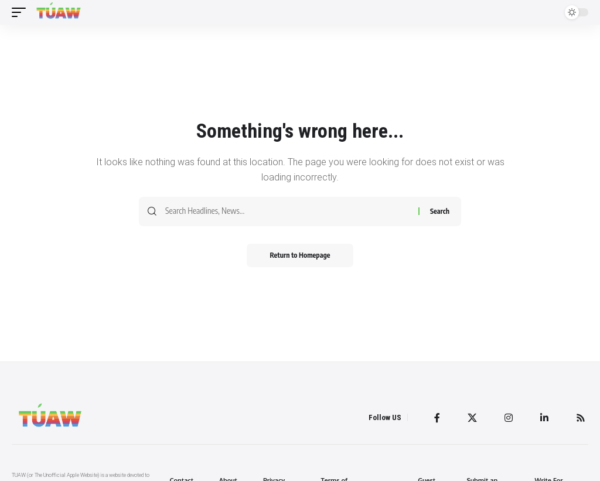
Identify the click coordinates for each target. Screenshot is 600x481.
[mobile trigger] (22, 12)
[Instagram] (509, 417)
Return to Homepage (300, 255)
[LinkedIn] (544, 417)
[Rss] (580, 417)
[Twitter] (472, 417)
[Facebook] (437, 417)
